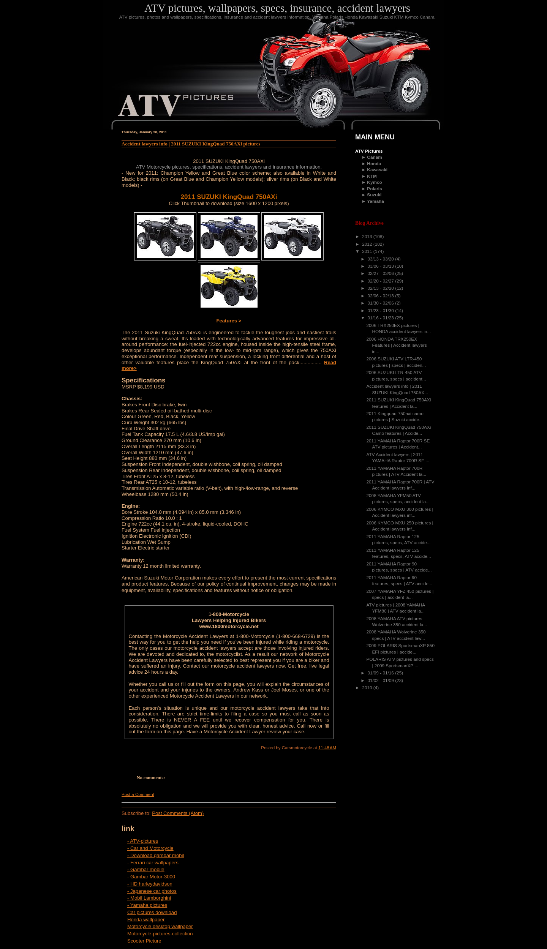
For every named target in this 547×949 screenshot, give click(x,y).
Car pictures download (152, 912)
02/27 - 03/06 (381, 273)
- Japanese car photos (152, 891)
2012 (367, 244)
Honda (374, 163)
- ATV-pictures (142, 841)
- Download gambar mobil (155, 855)
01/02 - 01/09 (381, 680)
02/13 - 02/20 (381, 288)
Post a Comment (138, 794)
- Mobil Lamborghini (149, 898)
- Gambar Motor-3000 (151, 877)
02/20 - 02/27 (381, 281)
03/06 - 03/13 (381, 266)
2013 (367, 236)
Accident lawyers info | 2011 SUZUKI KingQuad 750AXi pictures (191, 144)
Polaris (374, 188)
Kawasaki (377, 169)
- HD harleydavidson (149, 884)
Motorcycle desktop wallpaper (160, 926)
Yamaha (375, 201)
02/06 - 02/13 (381, 295)
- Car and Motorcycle (150, 848)
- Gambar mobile (145, 869)
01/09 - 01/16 (381, 673)
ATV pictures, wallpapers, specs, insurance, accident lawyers (277, 8)
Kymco (374, 182)
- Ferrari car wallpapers (153, 862)
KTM (372, 176)
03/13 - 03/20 (381, 259)
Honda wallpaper (145, 919)
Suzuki (374, 194)
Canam (374, 157)
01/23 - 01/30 (381, 310)
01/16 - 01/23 (381, 318)
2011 (367, 251)
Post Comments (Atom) (178, 813)
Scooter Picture (144, 941)
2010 (367, 687)
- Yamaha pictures (147, 905)
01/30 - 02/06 (381, 303)
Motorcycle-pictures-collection (160, 933)
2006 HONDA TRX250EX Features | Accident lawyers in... (397, 345)
